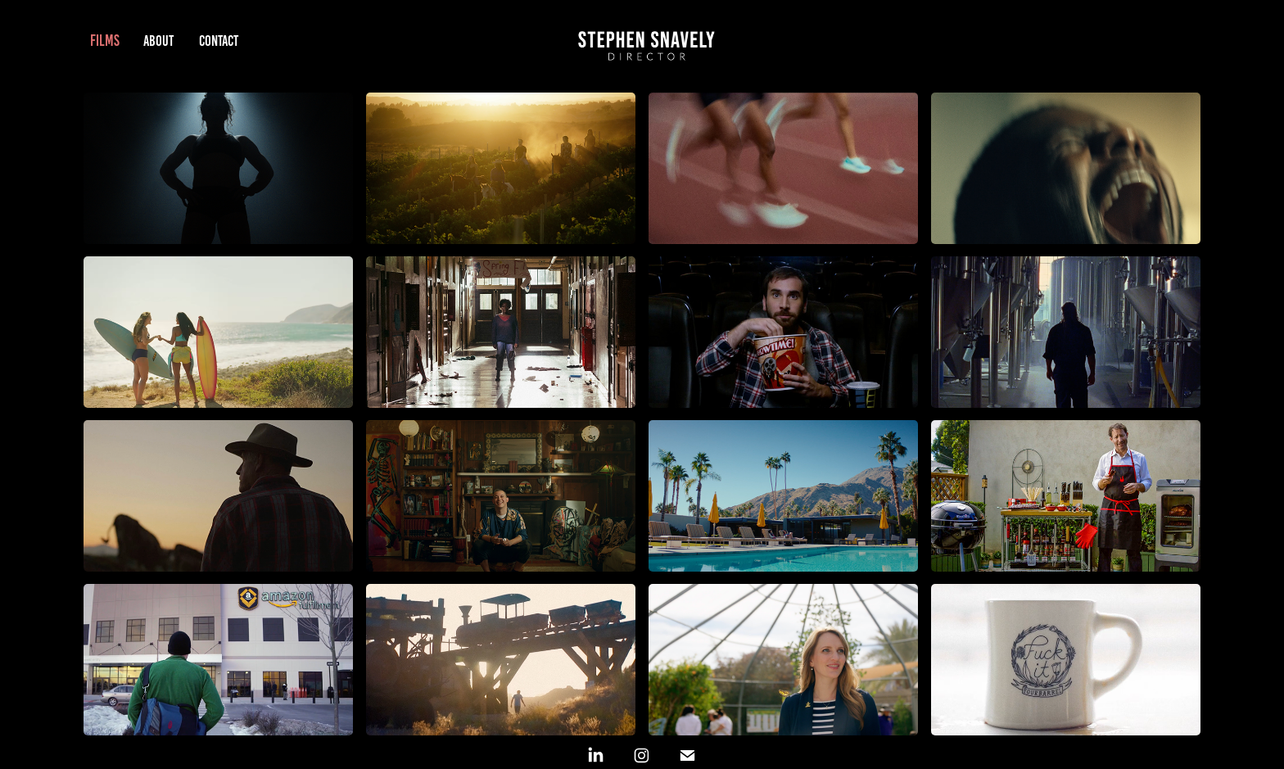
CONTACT (218, 41)
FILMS (105, 40)
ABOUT (158, 41)
